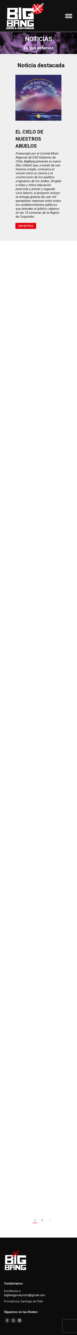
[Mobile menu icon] (68, 16)
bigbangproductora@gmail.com (24, 1295)
